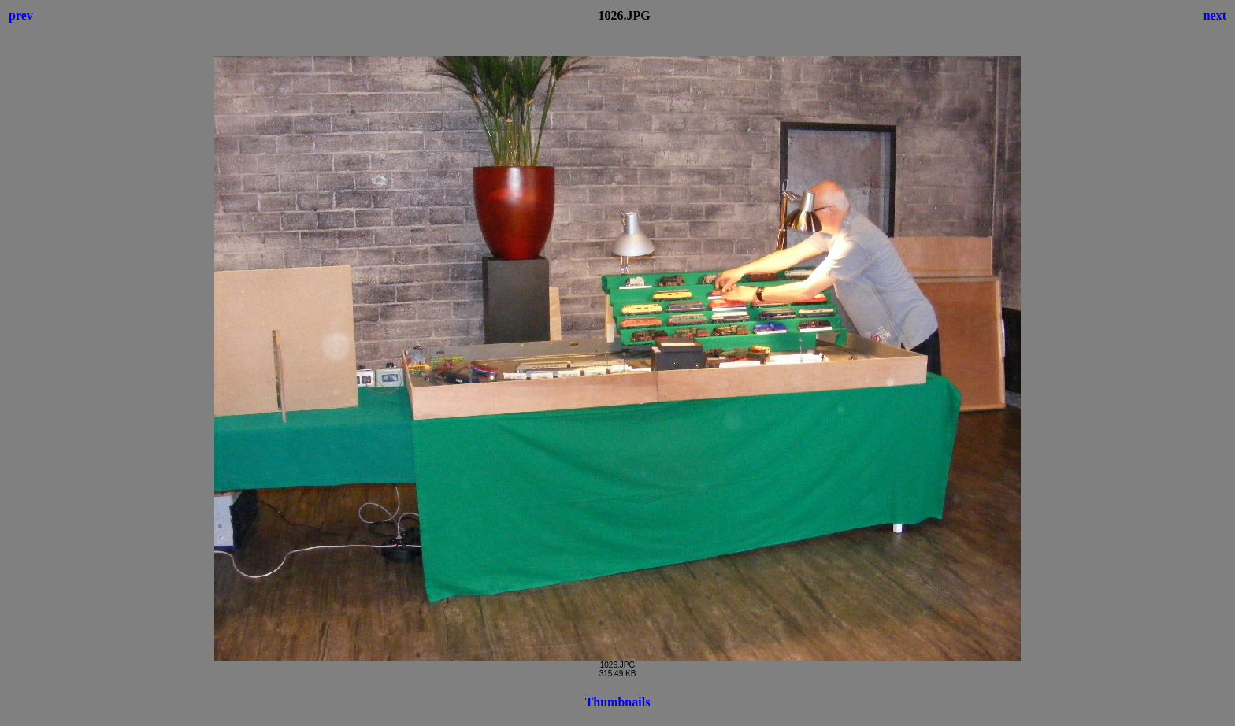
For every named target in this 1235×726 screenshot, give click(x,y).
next (1214, 15)
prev (21, 15)
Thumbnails (618, 702)
